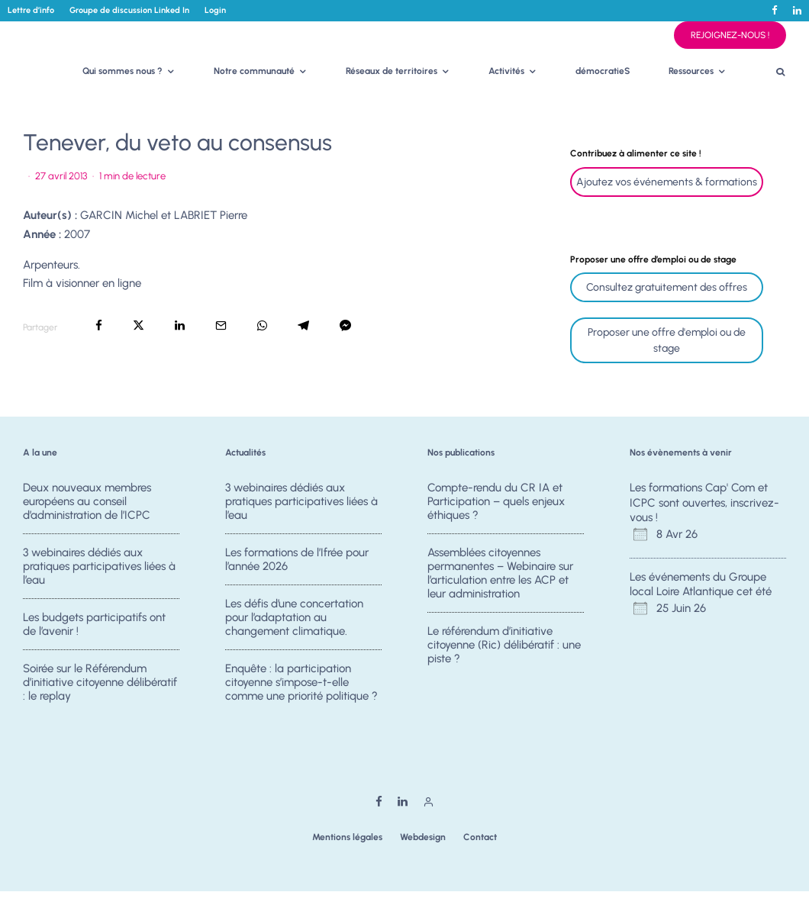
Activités (506, 71)
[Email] (221, 325)
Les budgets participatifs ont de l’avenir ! (94, 624)
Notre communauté (254, 71)
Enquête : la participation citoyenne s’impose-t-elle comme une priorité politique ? (301, 682)
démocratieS (602, 71)
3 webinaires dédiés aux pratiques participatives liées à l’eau (99, 566)
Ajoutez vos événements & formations (666, 182)
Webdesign (423, 837)
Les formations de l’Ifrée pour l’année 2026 (297, 559)
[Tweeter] (138, 325)
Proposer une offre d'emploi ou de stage (667, 340)
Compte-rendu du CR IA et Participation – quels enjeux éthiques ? (496, 501)
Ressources (691, 71)
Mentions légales (347, 837)
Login (215, 10)
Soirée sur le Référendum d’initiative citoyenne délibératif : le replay (100, 682)
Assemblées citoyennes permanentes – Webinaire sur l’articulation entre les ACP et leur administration (500, 573)
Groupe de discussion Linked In (129, 10)
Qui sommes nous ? (122, 71)
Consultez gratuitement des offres (666, 287)
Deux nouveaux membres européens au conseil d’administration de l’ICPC (87, 501)
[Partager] (98, 325)
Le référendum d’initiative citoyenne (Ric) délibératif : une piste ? (504, 644)
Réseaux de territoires (391, 71)
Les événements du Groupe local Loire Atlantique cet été (701, 584)
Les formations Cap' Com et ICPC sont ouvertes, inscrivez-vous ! (704, 502)
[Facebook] (774, 10)
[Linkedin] (797, 10)
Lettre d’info (31, 10)
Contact (480, 837)
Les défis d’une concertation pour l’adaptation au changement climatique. (294, 617)
